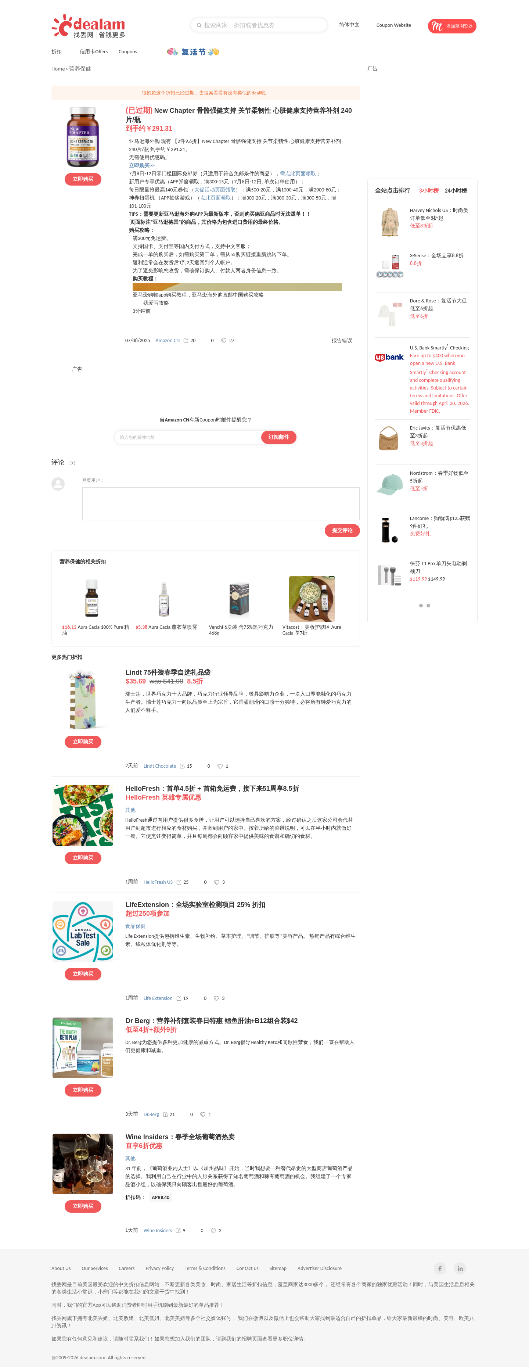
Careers (127, 1268)
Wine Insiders (158, 1230)
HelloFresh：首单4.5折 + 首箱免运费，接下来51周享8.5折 (243, 793)
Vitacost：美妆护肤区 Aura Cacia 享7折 (312, 630)
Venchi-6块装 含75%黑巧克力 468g (241, 630)
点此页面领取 (215, 198)
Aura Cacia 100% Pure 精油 (95, 630)
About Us (61, 1268)
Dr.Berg (151, 1114)
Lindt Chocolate (160, 766)
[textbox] (259, 25)
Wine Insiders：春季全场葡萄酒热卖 (243, 1141)
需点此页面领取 (298, 174)
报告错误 (342, 340)
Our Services (95, 1268)
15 (186, 766)
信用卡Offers (94, 52)
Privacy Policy (159, 1268)
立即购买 (83, 179)
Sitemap (278, 1268)
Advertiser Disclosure (320, 1268)
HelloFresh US (158, 882)
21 (169, 1114)
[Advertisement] (205, 389)
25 (182, 882)
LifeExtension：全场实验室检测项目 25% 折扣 (243, 909)
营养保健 (80, 68)
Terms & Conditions (205, 1268)
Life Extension (158, 998)
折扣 (60, 51)
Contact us (248, 1268)
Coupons (131, 51)
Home (58, 68)
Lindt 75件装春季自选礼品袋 (243, 677)
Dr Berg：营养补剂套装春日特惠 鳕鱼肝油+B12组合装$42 (243, 1025)
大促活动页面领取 (214, 190)
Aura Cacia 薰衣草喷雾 (166, 627)
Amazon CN (168, 340)
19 (182, 998)
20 (189, 340)
